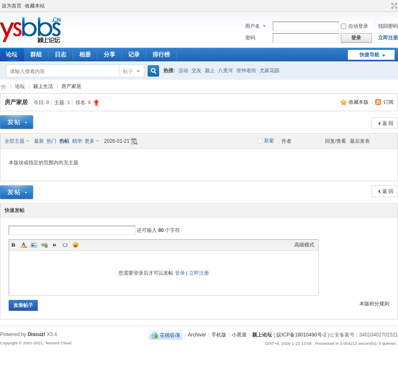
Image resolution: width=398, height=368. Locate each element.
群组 (36, 54)
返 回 (387, 123)
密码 (250, 38)
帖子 (128, 71)
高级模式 (304, 245)
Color (23, 245)
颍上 (210, 70)
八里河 (225, 70)
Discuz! (37, 334)
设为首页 (12, 6)
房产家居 (71, 86)
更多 (90, 141)
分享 (109, 54)
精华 (77, 141)
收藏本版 (359, 102)
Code (65, 245)
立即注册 (388, 38)
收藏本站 (35, 6)
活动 (183, 70)
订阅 (388, 102)
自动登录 (354, 26)
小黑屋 (239, 335)
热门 (51, 141)
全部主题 (14, 141)
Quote (55, 245)
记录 (134, 54)
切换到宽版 (393, 6)
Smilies (75, 245)
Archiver (197, 335)
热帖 (64, 141)
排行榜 (161, 54)
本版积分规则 (374, 304)
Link (44, 245)
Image (34, 245)
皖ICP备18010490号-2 (301, 335)
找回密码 (388, 26)
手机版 (218, 335)
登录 (180, 273)
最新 (39, 141)
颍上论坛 (3, 86)
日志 (60, 54)
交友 (196, 70)
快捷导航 (369, 55)
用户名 (252, 26)
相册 (85, 54)
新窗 (269, 141)
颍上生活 (43, 86)
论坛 (20, 86)
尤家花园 (269, 70)
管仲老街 (246, 70)
